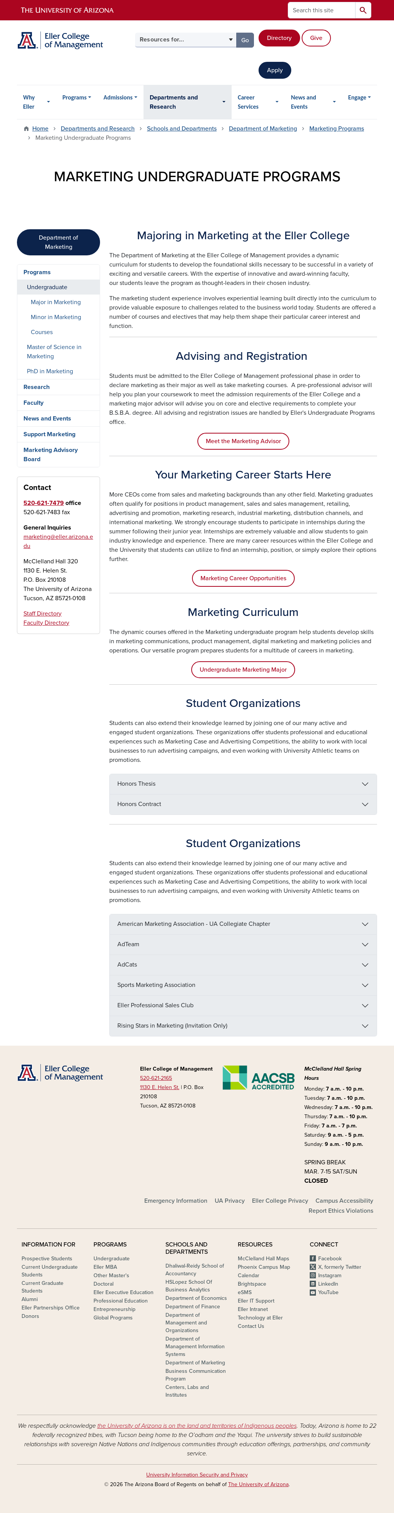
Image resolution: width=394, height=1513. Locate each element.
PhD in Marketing (50, 371)
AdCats (127, 964)
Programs (74, 97)
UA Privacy (230, 1201)
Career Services (248, 102)
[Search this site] (322, 10)
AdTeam (128, 944)
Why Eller (29, 102)
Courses (42, 332)
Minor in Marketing (56, 317)
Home (40, 128)
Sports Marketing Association (156, 985)
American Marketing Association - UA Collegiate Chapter (193, 924)
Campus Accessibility (344, 1201)
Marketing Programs (336, 128)
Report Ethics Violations (341, 1211)
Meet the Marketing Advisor (243, 441)
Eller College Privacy (280, 1201)
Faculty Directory (46, 623)
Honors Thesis (136, 784)
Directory (279, 38)
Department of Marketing (263, 128)
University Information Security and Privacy (197, 1475)
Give (316, 38)
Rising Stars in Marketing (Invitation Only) (172, 1026)
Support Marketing (49, 434)
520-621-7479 (43, 503)
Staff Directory (42, 613)
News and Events (303, 102)
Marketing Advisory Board (50, 454)
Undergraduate (47, 287)
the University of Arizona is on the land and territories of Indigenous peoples (197, 1426)
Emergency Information (175, 1201)
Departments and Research (174, 102)
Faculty (33, 403)
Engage (357, 97)
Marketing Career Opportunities (243, 578)
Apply (275, 70)
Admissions (118, 97)
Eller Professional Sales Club (155, 1005)
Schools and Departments (182, 128)
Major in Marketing (56, 302)
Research (36, 387)
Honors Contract (139, 804)
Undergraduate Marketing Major (243, 670)
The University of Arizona (258, 1484)
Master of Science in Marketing (54, 351)
